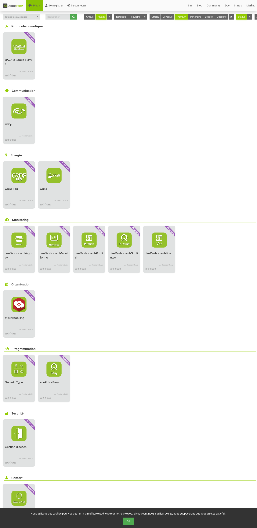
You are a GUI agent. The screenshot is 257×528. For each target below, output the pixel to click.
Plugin (34, 5)
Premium (181, 17)
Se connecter (76, 5)
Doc (227, 5)
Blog (199, 5)
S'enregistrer (54, 5)
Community (213, 5)
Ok (128, 521)
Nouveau (121, 17)
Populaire (135, 17)
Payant (101, 17)
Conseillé (167, 17)
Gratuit (89, 17)
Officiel (155, 17)
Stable (241, 17)
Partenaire (195, 17)
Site (190, 5)
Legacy (209, 17)
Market (250, 5)
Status (238, 5)
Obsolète (221, 17)
